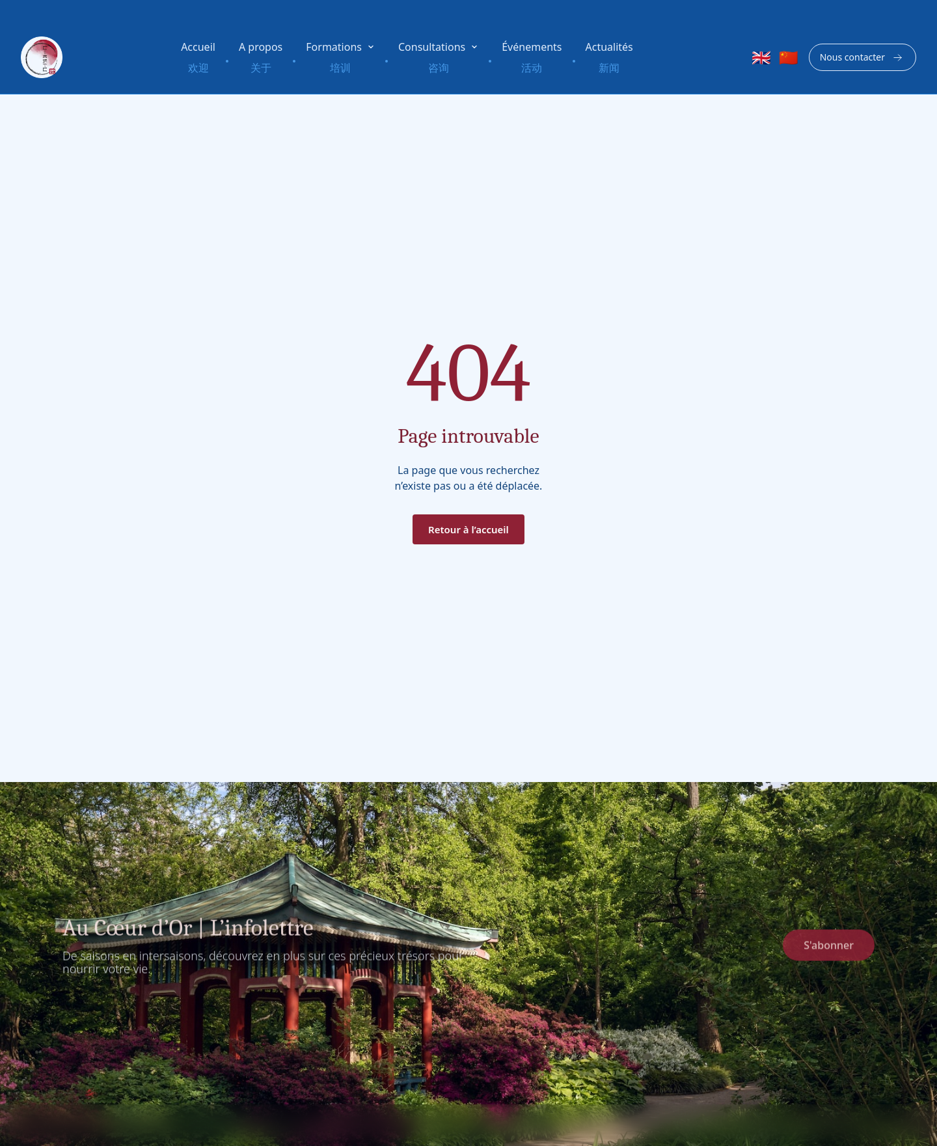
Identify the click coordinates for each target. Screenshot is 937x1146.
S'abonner (829, 950)
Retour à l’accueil (468, 529)
